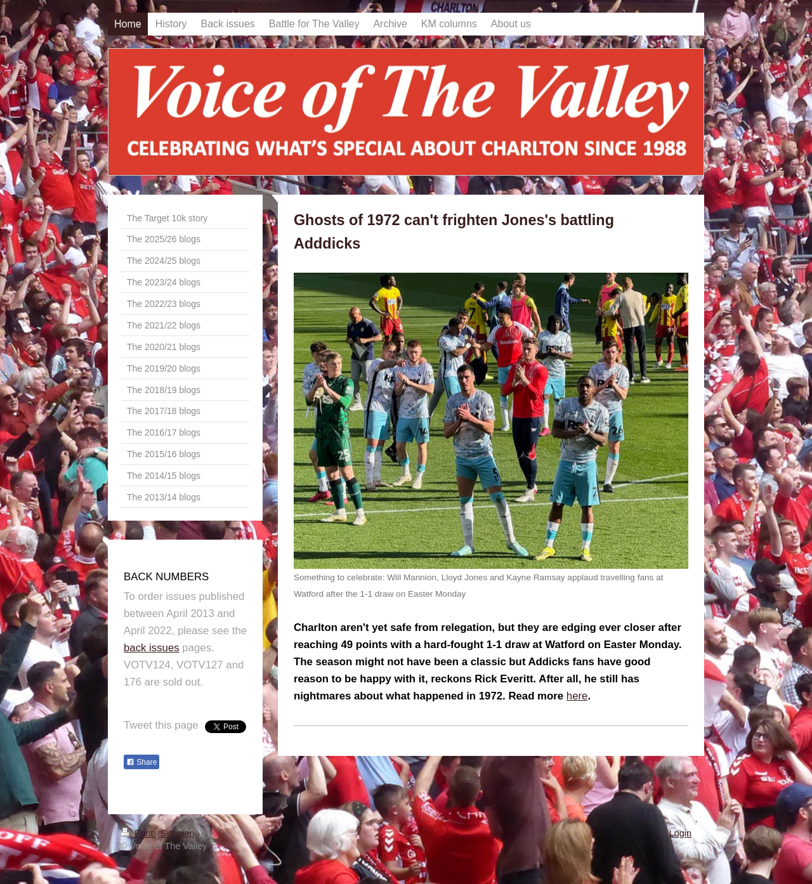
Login (680, 833)
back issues (152, 648)
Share (141, 762)
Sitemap (177, 833)
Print (138, 833)
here (577, 696)
